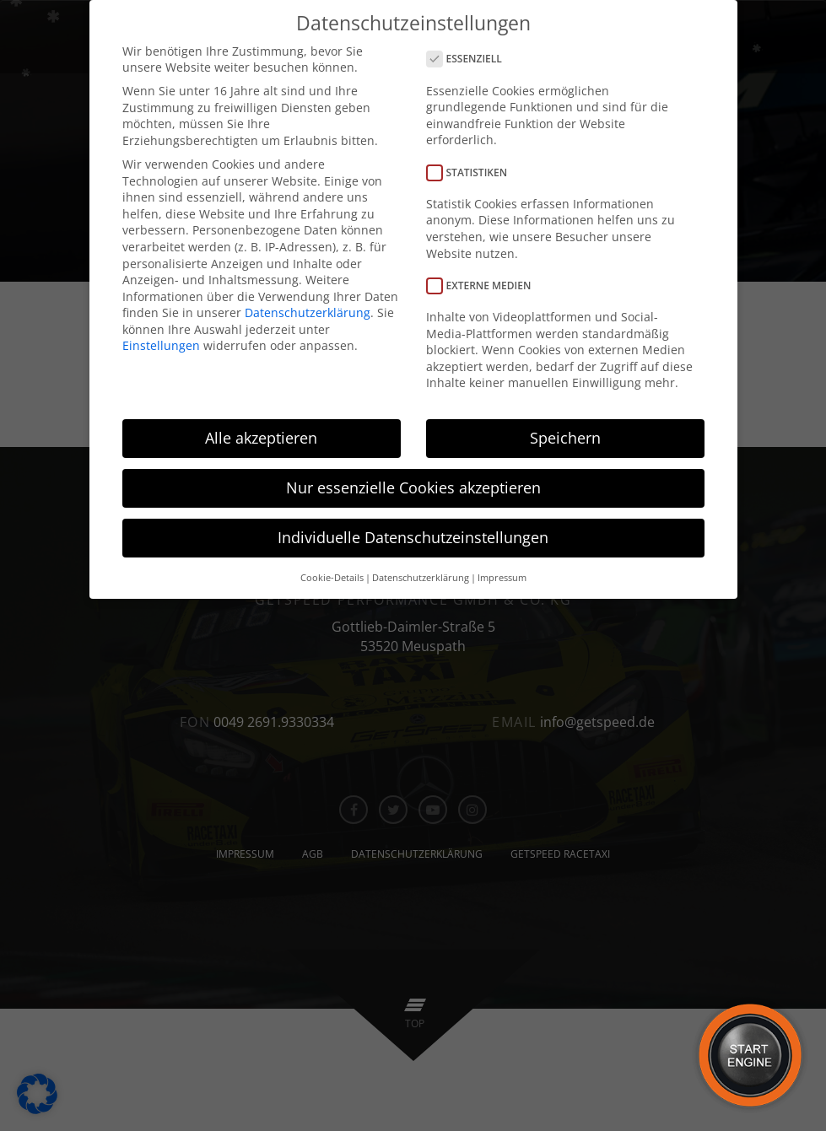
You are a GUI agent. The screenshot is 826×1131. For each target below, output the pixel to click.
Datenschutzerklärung (307, 312)
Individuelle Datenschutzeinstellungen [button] (413, 537)
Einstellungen (161, 345)
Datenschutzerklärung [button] (420, 577)
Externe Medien (484, 285)
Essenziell (469, 59)
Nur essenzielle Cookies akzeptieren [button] (413, 487)
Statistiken (472, 172)
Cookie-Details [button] (332, 577)
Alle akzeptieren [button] (261, 438)
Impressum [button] (502, 577)
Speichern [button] (565, 438)
